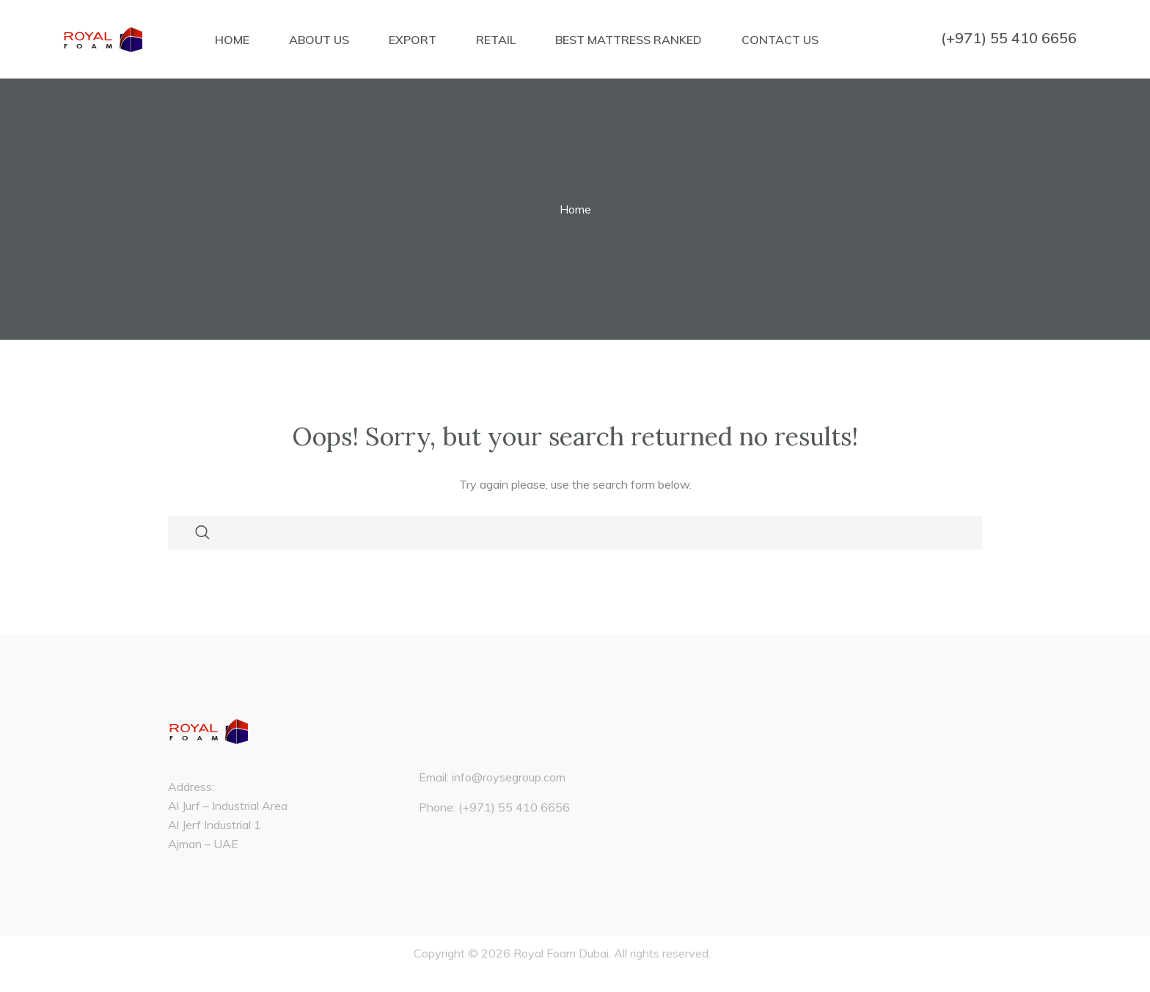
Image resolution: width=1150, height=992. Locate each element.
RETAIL (496, 39)
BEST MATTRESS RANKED (628, 39)
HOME (232, 39)
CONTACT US (779, 39)
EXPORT (412, 39)
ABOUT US (319, 39)
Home (575, 209)
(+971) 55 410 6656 (1009, 38)
